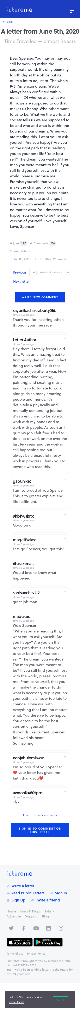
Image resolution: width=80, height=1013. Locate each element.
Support (31, 916)
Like (14, 243)
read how (16, 1002)
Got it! (61, 1000)
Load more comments (40, 815)
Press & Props (30, 911)
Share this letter (20, 251)
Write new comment (40, 297)
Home (11, 911)
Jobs (48, 911)
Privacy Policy (36, 954)
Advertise (14, 916)
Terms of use (15, 954)
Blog (45, 916)
